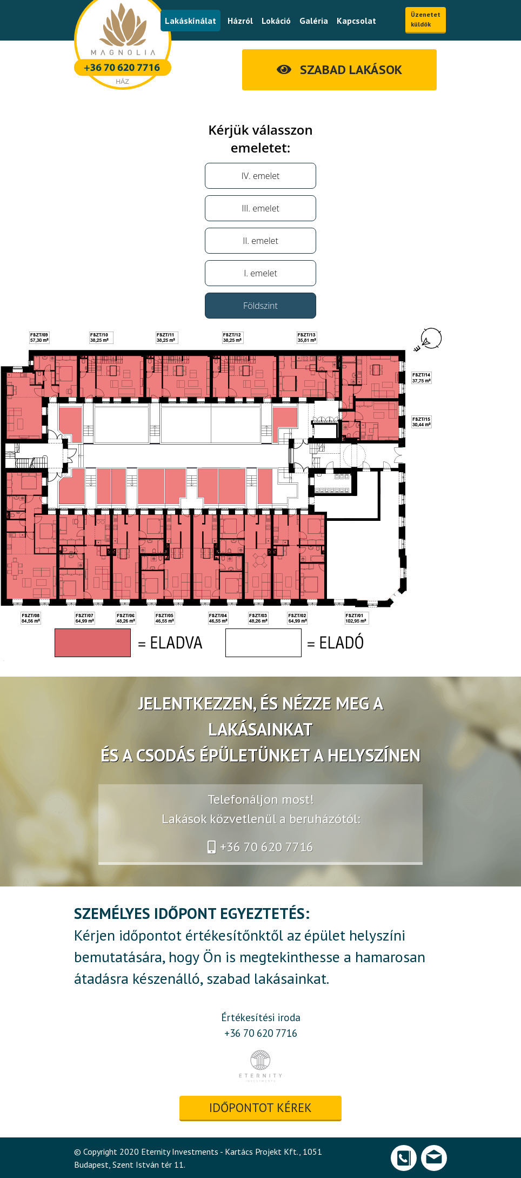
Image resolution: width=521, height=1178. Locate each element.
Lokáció (276, 20)
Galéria (313, 20)
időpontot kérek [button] (260, 1107)
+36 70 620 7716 (260, 846)
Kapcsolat (356, 20)
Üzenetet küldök (425, 19)
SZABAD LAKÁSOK (339, 69)
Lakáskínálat (190, 20)
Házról (240, 20)
